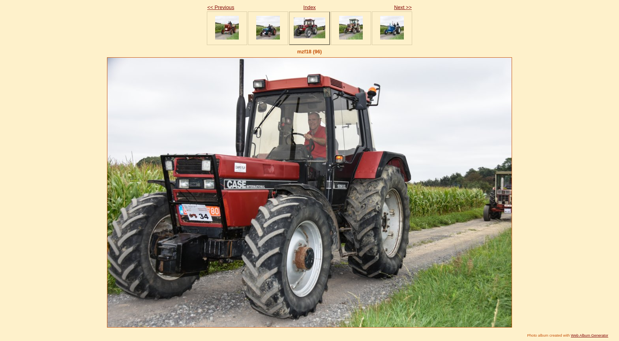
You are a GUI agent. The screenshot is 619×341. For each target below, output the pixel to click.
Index (309, 7)
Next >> (403, 7)
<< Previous (220, 7)
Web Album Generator (589, 335)
